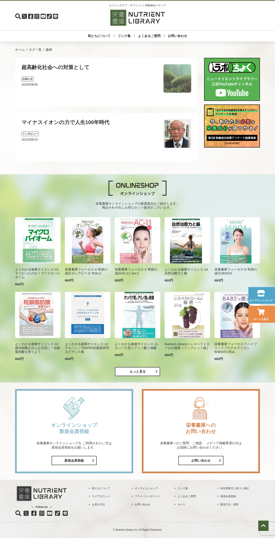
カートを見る (261, 319)
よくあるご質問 (149, 36)
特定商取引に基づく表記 (234, 488)
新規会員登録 (74, 460)
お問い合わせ (177, 36)
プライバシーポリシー (147, 496)
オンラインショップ (261, 300)
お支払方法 (98, 504)
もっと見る (138, 371)
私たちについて (99, 36)
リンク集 (124, 36)
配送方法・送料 (229, 504)
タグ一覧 (35, 49)
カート (181, 504)
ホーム (20, 49)
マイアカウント (101, 496)
